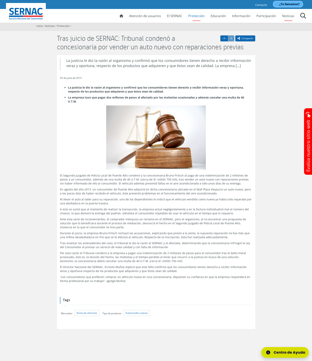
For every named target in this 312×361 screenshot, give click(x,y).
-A (232, 38)
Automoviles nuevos (137, 313)
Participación (266, 16)
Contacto (261, 5)
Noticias (288, 16)
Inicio (39, 26)
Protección (196, 16)
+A (225, 38)
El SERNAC (174, 16)
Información (241, 16)
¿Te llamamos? (289, 4)
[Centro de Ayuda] (285, 352)
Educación (218, 16)
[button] (303, 16)
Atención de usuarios (145, 16)
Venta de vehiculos (87, 313)
